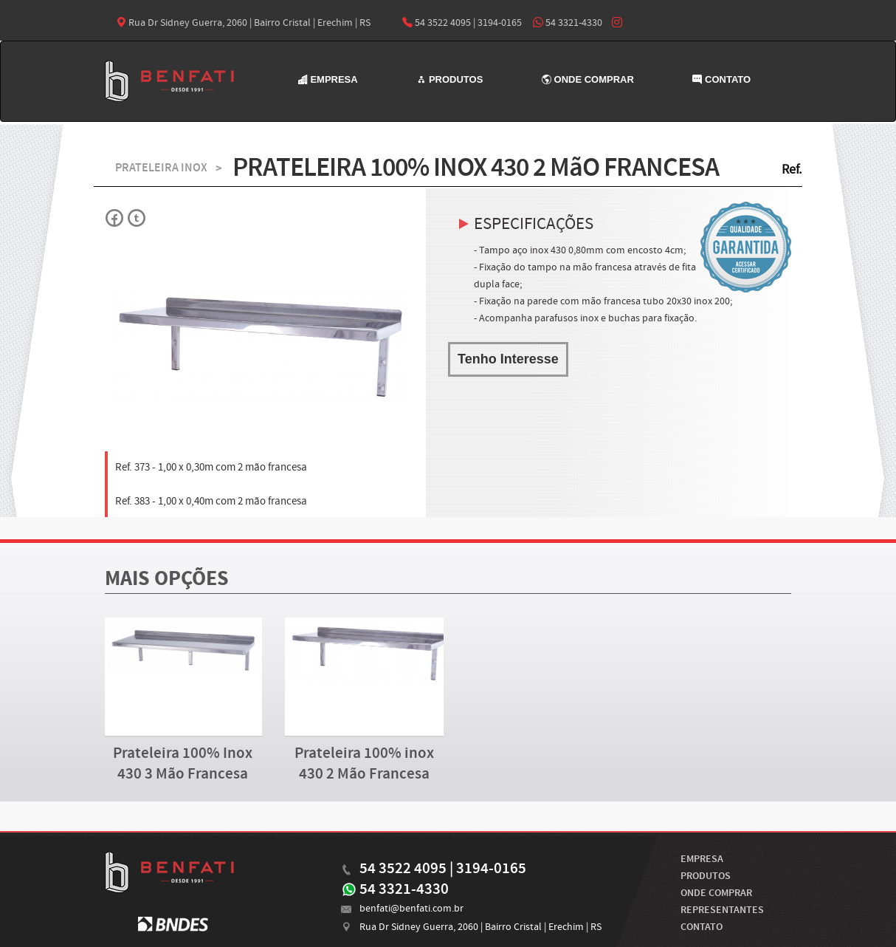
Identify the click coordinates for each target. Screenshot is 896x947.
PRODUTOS (449, 79)
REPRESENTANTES (722, 910)
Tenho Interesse (508, 359)
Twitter (135, 218)
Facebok (115, 218)
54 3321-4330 (567, 23)
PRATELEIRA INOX (161, 168)
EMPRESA (328, 79)
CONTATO (721, 79)
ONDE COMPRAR (588, 79)
